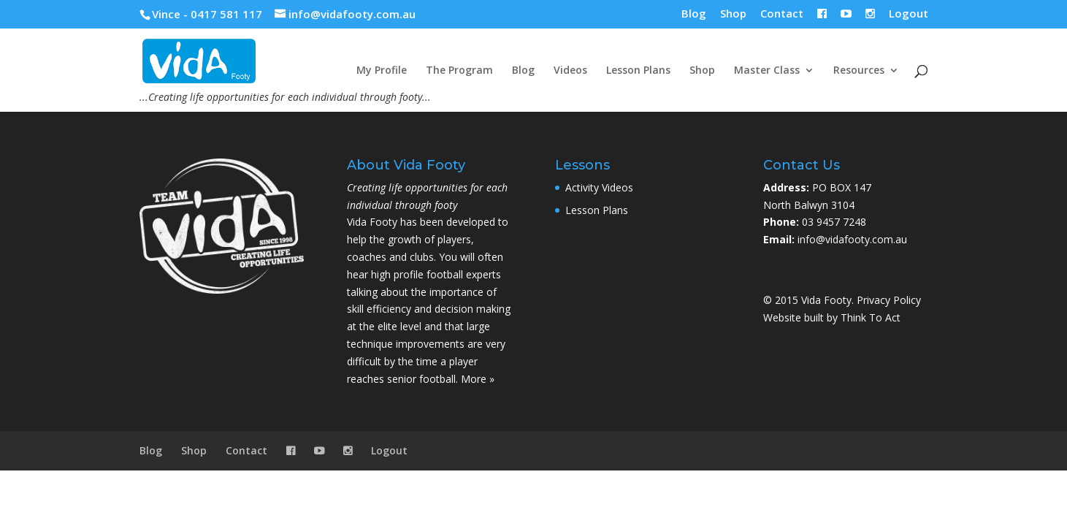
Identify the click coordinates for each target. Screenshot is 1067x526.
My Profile (381, 71)
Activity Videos (599, 187)
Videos (570, 71)
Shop (733, 14)
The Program (459, 71)
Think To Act (870, 317)
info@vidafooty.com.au (852, 239)
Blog (693, 14)
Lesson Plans (638, 71)
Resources (858, 71)
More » (477, 379)
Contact (781, 14)
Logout (908, 14)
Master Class (767, 71)
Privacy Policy (889, 300)
